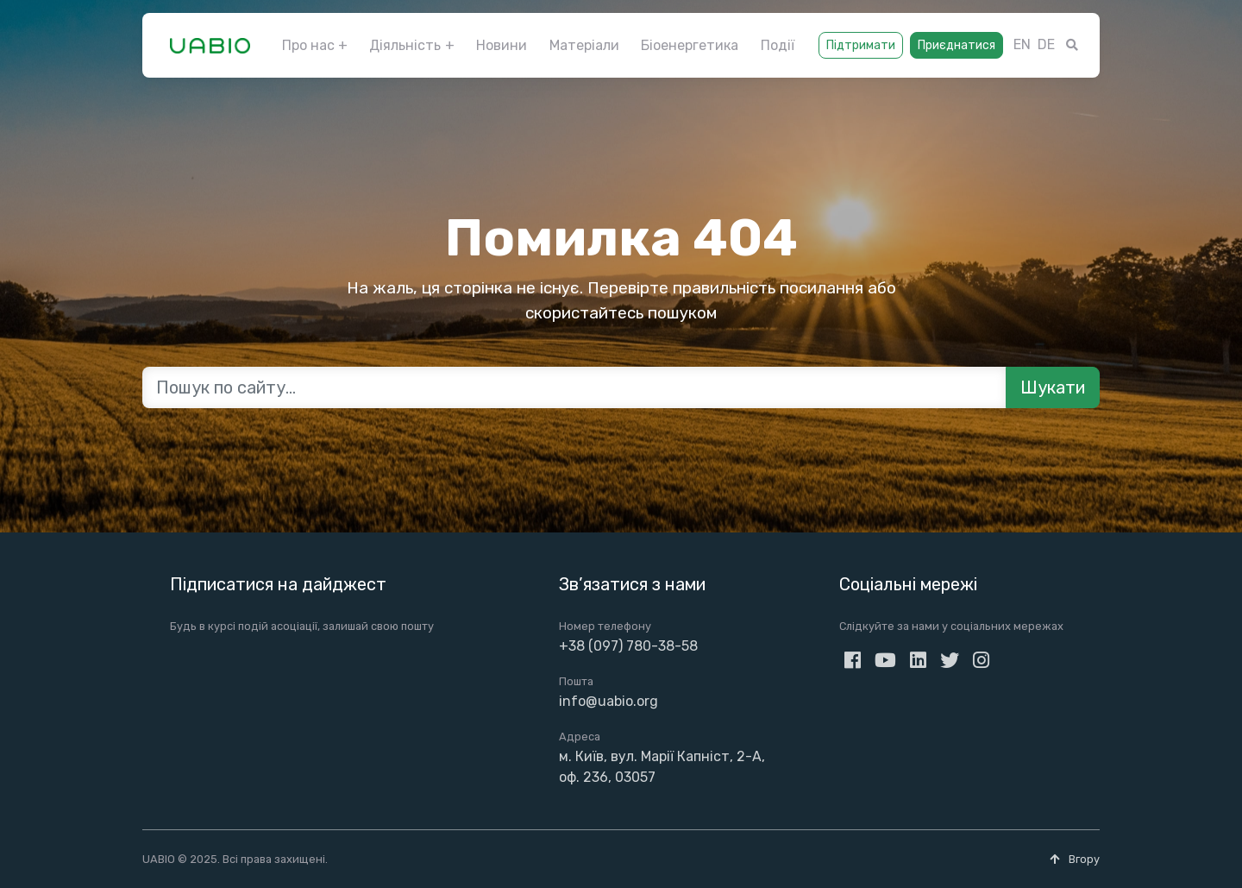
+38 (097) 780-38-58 (628, 646)
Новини (501, 45)
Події (777, 45)
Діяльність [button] (405, 45)
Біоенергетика (689, 45)
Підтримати (860, 45)
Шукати (1052, 387)
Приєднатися (956, 45)
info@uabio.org (608, 701)
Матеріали (584, 45)
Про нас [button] (308, 45)
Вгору (1075, 859)
